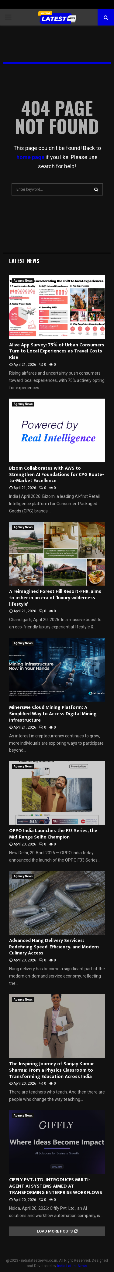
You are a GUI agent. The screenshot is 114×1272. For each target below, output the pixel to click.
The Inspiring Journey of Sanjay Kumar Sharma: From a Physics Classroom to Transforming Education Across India (51, 1070)
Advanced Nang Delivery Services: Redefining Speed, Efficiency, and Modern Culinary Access (54, 947)
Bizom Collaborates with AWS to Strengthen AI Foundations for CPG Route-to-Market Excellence (56, 474)
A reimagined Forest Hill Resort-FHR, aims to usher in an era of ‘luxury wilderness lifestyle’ (55, 597)
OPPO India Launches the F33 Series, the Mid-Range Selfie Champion (53, 834)
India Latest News (72, 1266)
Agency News (23, 280)
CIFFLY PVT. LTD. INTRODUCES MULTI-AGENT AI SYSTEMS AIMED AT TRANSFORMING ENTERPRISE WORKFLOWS (55, 1186)
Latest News (24, 261)
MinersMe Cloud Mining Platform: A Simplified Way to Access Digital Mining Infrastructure (53, 713)
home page (30, 157)
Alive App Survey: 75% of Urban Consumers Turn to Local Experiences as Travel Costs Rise (56, 351)
